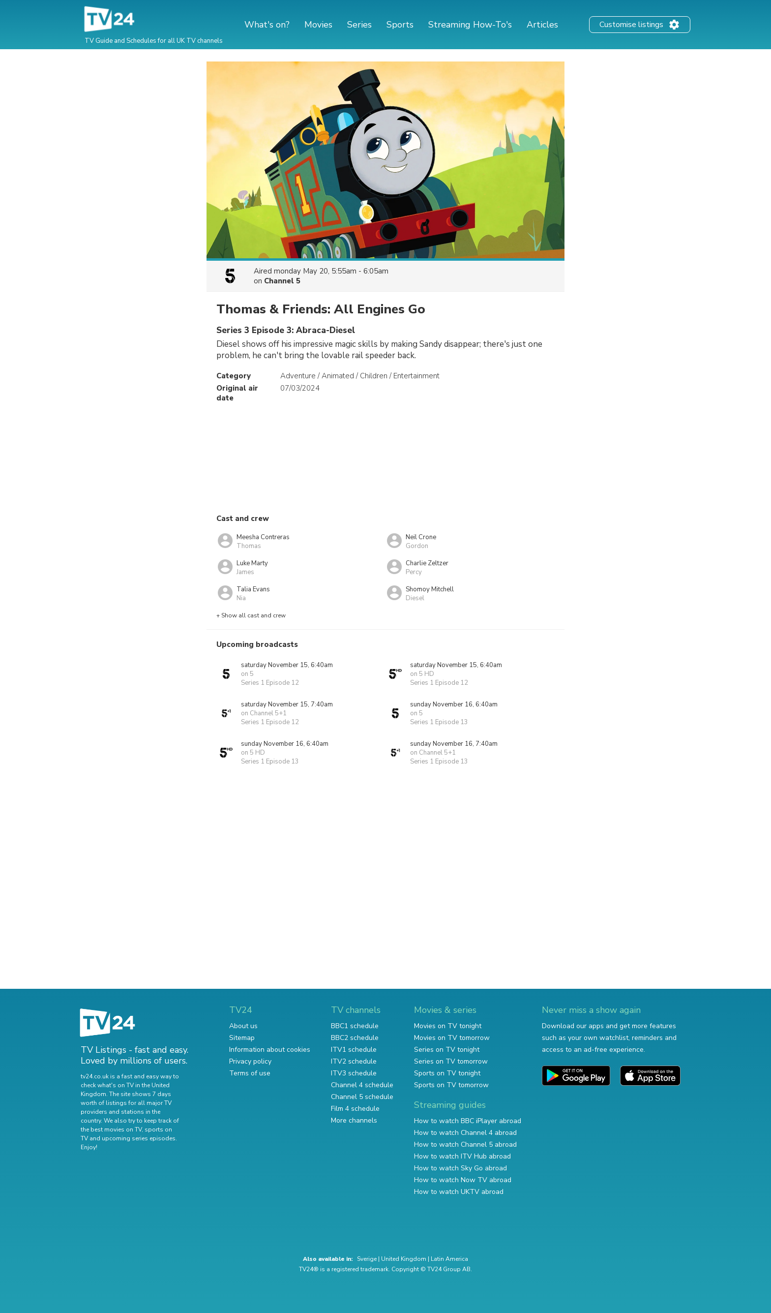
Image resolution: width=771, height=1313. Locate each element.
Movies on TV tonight (447, 1026)
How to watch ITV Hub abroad (462, 1156)
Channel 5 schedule (362, 1096)
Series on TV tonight (446, 1049)
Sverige (367, 1259)
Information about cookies (269, 1049)
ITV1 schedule (354, 1049)
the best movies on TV (111, 1129)
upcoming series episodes (139, 1138)
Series (359, 25)
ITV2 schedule (354, 1061)
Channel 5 (282, 281)
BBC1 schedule (355, 1026)
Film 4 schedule (355, 1108)
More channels (354, 1120)
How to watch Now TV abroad (462, 1180)
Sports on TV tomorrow (451, 1085)
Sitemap (242, 1037)
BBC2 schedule (355, 1037)
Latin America (449, 1259)
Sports (400, 25)
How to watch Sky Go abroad (460, 1168)
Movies (318, 25)
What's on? (267, 25)
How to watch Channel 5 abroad (465, 1144)
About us (243, 1026)
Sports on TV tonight (447, 1073)
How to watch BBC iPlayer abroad (467, 1121)
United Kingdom (403, 1259)
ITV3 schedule (354, 1073)
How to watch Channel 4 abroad (465, 1132)
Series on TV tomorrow (451, 1061)
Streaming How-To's (470, 25)
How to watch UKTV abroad (459, 1191)
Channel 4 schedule (362, 1085)
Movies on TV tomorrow (452, 1037)
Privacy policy (250, 1061)
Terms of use (249, 1073)
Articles (542, 25)
